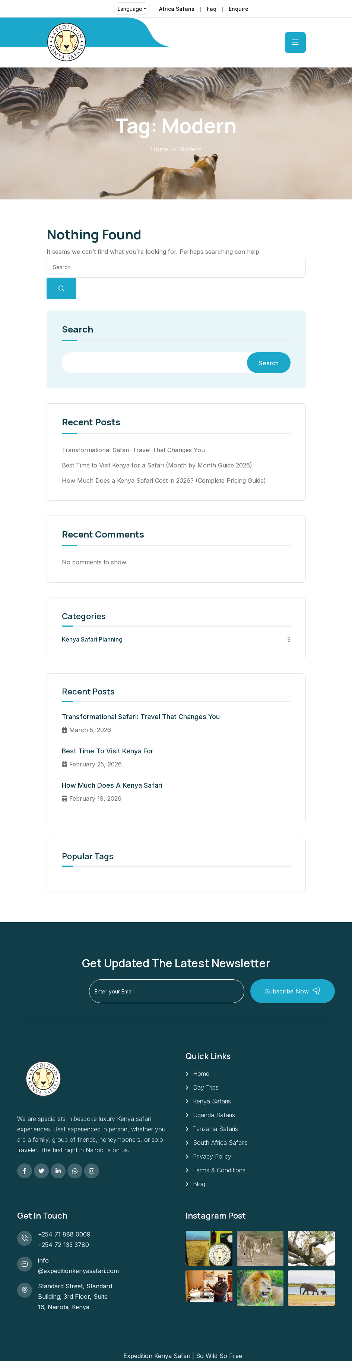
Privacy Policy (212, 1156)
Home (159, 149)
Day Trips (206, 1087)
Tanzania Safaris (215, 1128)
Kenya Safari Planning (92, 639)
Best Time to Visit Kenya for (107, 751)
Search (77, 330)
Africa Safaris (176, 9)
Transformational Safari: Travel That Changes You (133, 450)
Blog (199, 1184)
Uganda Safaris (214, 1115)
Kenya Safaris (212, 1101)
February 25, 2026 (92, 764)
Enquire (238, 9)
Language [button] (130, 9)
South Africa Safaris (220, 1142)
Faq (211, 9)
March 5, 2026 (86, 730)
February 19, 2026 (91, 798)
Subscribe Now (293, 991)
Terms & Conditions (219, 1170)
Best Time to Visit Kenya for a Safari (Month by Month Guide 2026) (157, 465)
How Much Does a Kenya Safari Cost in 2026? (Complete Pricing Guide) (164, 480)
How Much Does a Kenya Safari (112, 785)
